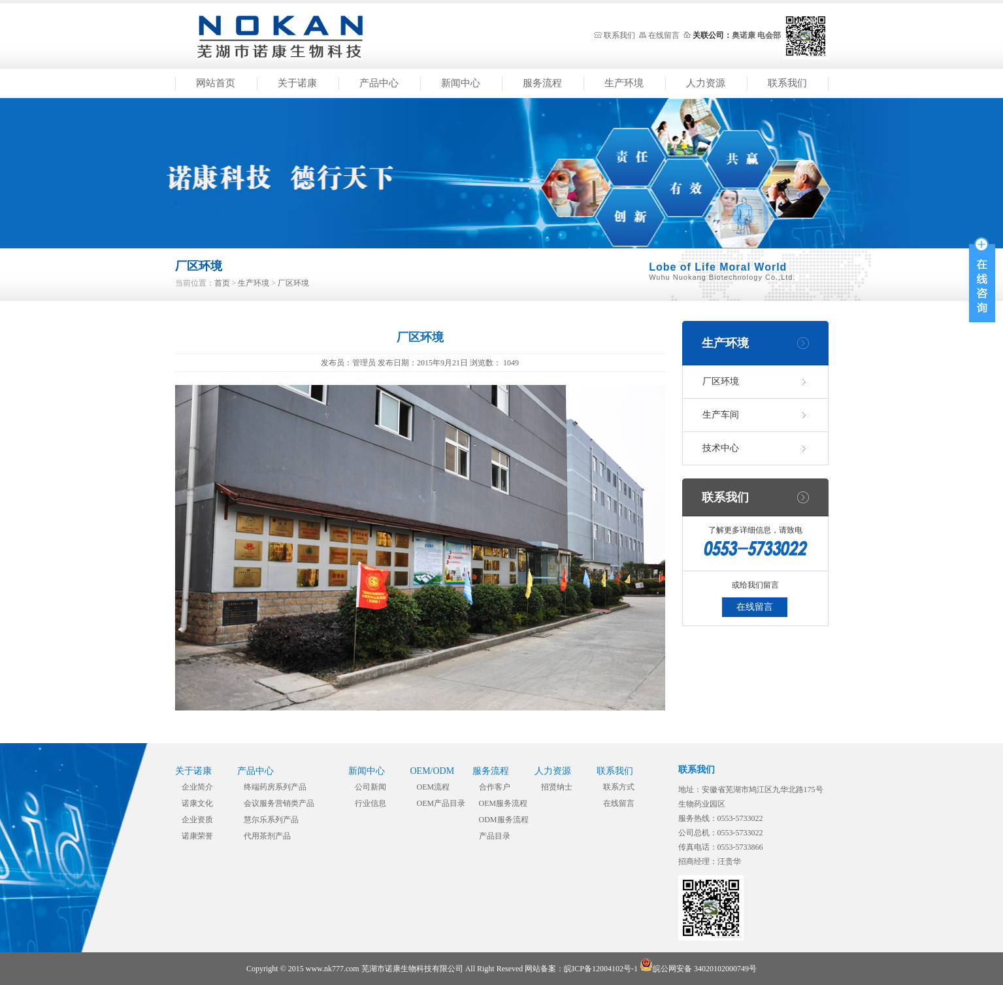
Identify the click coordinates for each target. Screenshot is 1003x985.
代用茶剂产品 (267, 836)
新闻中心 (460, 83)
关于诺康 (297, 83)
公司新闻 (370, 787)
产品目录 (494, 836)
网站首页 (215, 83)
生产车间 (720, 415)
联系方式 (618, 787)
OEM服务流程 (503, 803)
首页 (222, 283)
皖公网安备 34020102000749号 (698, 968)
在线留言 (664, 35)
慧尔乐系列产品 (271, 819)
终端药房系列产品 (275, 787)
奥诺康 (743, 35)
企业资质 (197, 819)
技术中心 (720, 448)
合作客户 (494, 787)
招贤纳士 (556, 787)
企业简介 (197, 787)
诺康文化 (197, 803)
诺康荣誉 (197, 836)
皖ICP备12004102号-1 (601, 968)
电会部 (769, 35)
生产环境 (624, 83)
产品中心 (379, 83)
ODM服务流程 (504, 819)
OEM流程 (433, 787)
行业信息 (370, 803)
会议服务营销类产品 (279, 803)
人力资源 (705, 83)
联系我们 (619, 35)
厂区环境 (293, 283)
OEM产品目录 (441, 803)
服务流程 (542, 83)
